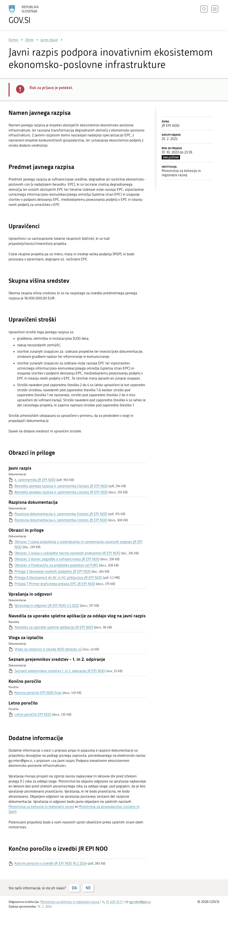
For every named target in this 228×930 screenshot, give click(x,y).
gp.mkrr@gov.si (140, 902)
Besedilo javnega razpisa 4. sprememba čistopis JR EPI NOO (61, 486)
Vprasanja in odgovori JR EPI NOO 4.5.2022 (47, 605)
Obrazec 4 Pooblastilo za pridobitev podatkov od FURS (56, 565)
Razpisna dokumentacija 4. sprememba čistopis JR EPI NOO (61, 514)
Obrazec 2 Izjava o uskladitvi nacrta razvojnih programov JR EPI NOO (67, 553)
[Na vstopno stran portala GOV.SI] (35, 14)
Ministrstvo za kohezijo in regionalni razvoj (69, 902)
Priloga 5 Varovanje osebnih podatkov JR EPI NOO (53, 571)
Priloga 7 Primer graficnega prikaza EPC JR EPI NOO (55, 584)
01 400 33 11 (114, 902)
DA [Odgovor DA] (74, 888)
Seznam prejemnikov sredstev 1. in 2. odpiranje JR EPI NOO (60, 671)
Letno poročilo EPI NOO (33, 714)
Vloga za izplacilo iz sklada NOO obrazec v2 (48, 649)
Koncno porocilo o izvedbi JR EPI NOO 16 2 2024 (51, 863)
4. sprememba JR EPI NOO (35, 480)
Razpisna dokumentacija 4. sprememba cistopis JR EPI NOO (61, 520)
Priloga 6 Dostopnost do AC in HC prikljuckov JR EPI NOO (58, 577)
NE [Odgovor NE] (88, 888)
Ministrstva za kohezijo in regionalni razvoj (41, 806)
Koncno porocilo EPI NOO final (38, 692)
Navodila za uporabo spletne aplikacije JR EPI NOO (54, 627)
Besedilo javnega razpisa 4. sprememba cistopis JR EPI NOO (61, 492)
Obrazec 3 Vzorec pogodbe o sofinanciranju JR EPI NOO (57, 559)
